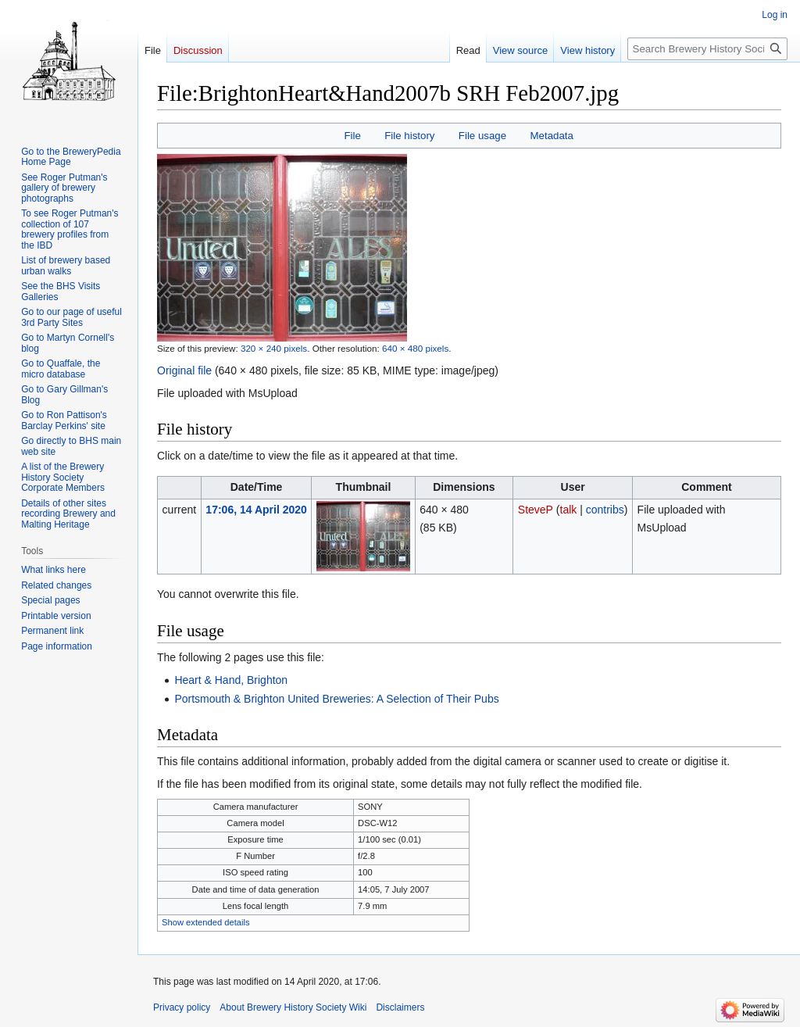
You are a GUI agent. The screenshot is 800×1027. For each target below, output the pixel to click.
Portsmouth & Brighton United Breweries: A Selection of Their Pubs (336, 698)
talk (568, 509)
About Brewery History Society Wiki (293, 1007)
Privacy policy (181, 1007)
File (352, 135)
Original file (184, 370)
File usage (482, 135)
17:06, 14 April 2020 (255, 509)
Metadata (551, 135)
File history (409, 135)
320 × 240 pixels (274, 348)
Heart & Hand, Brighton (231, 680)
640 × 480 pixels (415, 348)
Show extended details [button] (206, 922)
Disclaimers (400, 1007)
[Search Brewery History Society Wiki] (707, 49)
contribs (605, 509)
